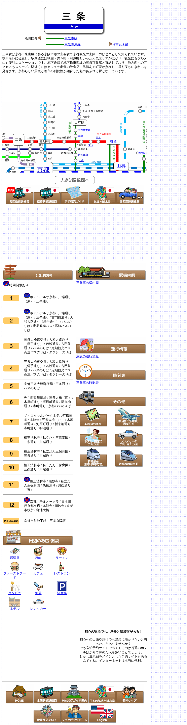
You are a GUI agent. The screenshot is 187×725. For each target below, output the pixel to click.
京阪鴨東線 (73, 44)
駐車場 (62, 593)
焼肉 (38, 556)
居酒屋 (15, 556)
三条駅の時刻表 (87, 382)
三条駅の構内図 (87, 282)
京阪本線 (71, 38)
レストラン (62, 572)
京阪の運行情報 (87, 356)
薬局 (38, 591)
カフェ (38, 573)
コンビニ (14, 593)
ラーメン (61, 558)
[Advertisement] (74, 87)
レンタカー (38, 607)
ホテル (14, 607)
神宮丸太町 (120, 44)
